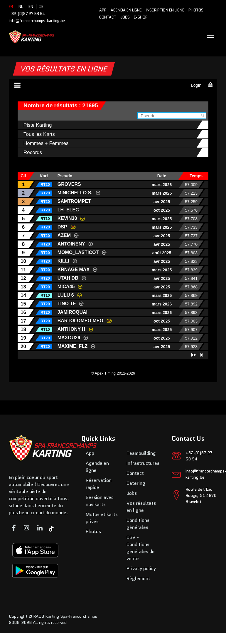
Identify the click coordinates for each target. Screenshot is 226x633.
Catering (136, 483)
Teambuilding (141, 453)
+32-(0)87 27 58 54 (27, 13)
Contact (107, 17)
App (103, 10)
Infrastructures (143, 463)
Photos (195, 10)
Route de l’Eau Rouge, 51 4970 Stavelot (200, 495)
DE (41, 6)
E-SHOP (141, 17)
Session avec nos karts (100, 501)
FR (11, 6)
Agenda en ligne (126, 10)
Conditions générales (138, 524)
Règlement (138, 578)
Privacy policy (141, 568)
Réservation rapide (99, 484)
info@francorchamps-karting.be (37, 21)
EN (30, 6)
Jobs (125, 17)
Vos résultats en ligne (141, 507)
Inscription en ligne (165, 10)
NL (20, 6)
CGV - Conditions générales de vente (141, 548)
